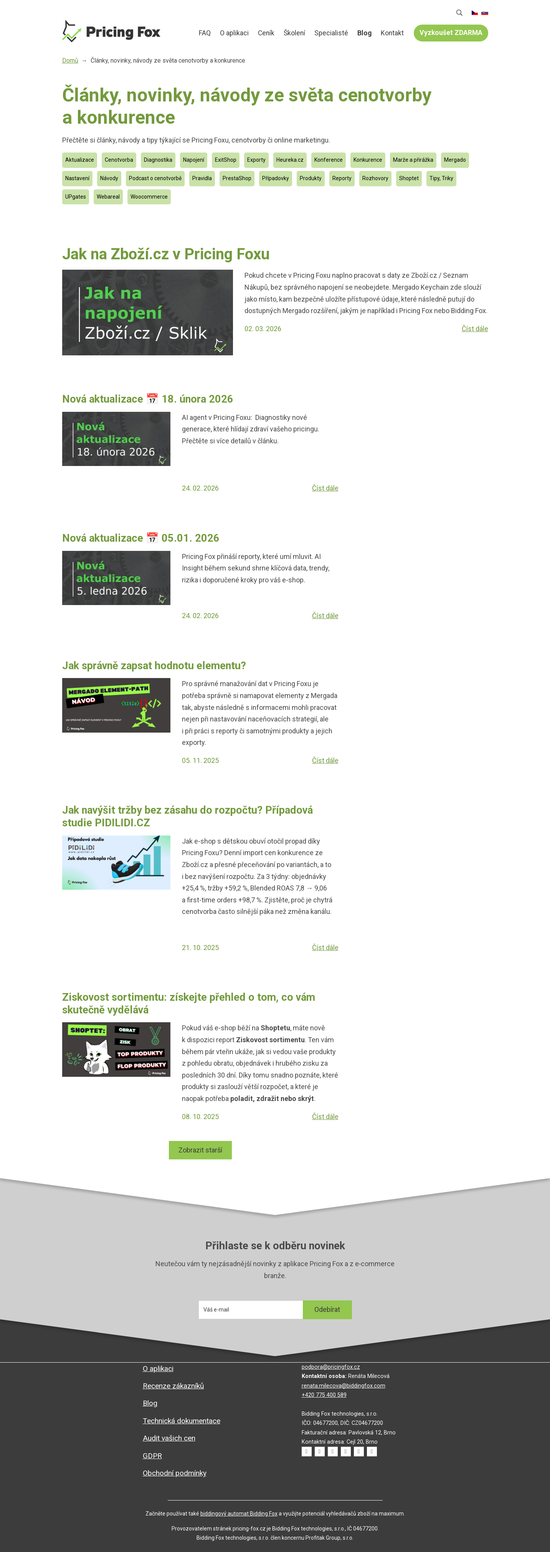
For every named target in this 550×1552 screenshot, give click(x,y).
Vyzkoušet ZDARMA (451, 32)
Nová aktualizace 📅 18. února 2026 (149, 399)
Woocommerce (149, 197)
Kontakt (392, 33)
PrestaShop (237, 178)
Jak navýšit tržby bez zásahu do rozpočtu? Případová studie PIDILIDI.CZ (187, 816)
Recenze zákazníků (173, 1385)
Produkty (311, 178)
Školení (294, 33)
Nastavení (77, 178)
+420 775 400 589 (324, 1395)
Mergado (455, 160)
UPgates (75, 197)
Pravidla (202, 178)
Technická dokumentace (181, 1420)
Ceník (266, 33)
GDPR (152, 1455)
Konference (328, 160)
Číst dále (475, 329)
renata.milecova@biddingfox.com (343, 1386)
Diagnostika (158, 160)
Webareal (108, 197)
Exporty (256, 160)
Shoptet (409, 178)
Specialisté (331, 33)
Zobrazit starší (200, 1150)
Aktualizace (79, 160)
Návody (109, 178)
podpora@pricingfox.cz (331, 1367)
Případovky (275, 178)
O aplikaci (234, 33)
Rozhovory (375, 178)
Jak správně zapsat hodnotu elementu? (154, 666)
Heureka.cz (290, 160)
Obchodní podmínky (174, 1473)
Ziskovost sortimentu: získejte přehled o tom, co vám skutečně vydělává (188, 1003)
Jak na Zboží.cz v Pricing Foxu (166, 254)
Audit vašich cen (169, 1438)
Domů (184, 33)
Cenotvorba (119, 160)
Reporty (342, 178)
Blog (364, 33)
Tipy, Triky (441, 178)
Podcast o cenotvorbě (155, 178)
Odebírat (327, 1309)
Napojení (193, 160)
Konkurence (367, 160)
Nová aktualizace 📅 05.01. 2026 (141, 538)
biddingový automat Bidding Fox (238, 1514)
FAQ (205, 33)
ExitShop (225, 160)
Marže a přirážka (413, 160)
